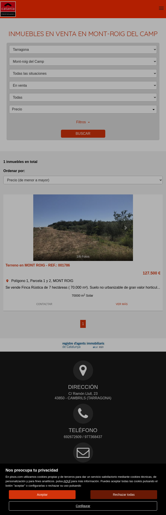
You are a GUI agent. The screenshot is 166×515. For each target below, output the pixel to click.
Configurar (83, 506)
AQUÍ (66, 481)
